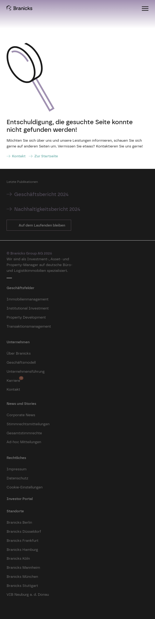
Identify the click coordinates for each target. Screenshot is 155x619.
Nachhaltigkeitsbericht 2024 (47, 209)
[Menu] (145, 8)
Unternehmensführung (26, 371)
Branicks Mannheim (23, 567)
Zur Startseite (46, 156)
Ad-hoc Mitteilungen (24, 442)
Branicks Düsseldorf (24, 531)
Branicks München (22, 576)
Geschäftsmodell (21, 362)
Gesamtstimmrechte (24, 433)
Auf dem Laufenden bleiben (41, 225)
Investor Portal (20, 498)
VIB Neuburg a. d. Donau (28, 594)
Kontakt (18, 156)
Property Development (26, 317)
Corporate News (21, 415)
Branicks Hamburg (22, 549)
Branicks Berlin (19, 522)
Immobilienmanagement (28, 299)
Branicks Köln (18, 558)
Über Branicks (19, 353)
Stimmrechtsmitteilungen (28, 424)
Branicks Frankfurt (22, 540)
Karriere (13, 379)
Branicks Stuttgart (22, 585)
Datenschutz (17, 478)
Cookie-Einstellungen (25, 487)
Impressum (17, 469)
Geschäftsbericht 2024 (41, 194)
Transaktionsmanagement (29, 326)
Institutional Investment (28, 308)
